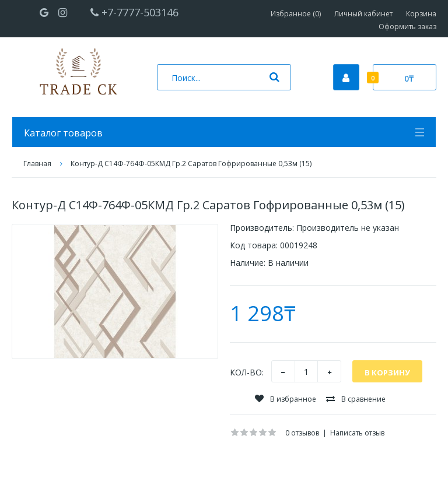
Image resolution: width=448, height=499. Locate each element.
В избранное (285, 399)
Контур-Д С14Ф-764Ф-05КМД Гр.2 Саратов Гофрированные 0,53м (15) (191, 163)
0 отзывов (302, 433)
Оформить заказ (407, 26)
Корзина (421, 14)
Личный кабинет (363, 14)
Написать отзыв (357, 433)
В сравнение (356, 399)
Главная (37, 163)
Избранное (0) (296, 14)
